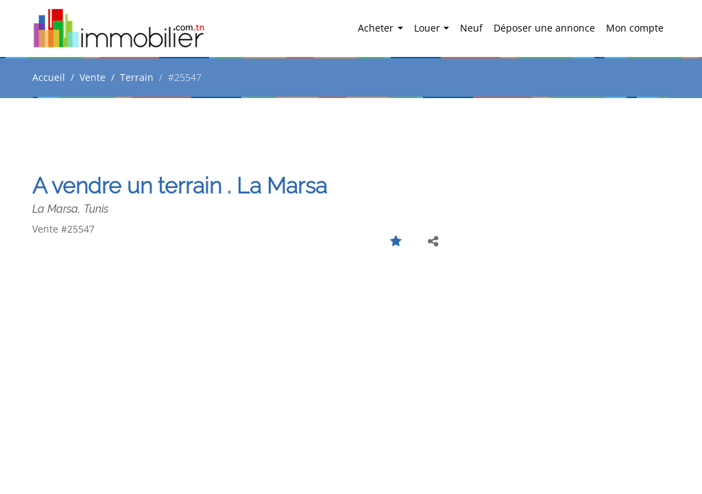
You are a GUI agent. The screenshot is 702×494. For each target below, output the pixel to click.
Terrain (137, 77)
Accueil (48, 77)
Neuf (471, 27)
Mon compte (635, 27)
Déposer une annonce (544, 27)
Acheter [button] (377, 27)
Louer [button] (428, 27)
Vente (93, 77)
